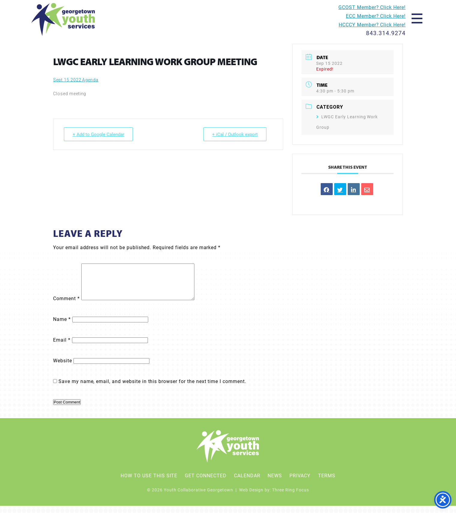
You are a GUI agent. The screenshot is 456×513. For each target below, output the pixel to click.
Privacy (300, 482)
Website (62, 367)
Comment (66, 305)
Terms (326, 482)
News (275, 482)
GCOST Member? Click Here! (372, 7)
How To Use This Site (149, 482)
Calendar (247, 482)
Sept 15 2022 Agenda (75, 79)
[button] (417, 18)
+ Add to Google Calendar (98, 134)
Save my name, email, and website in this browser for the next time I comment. (152, 388)
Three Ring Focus (290, 497)
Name (62, 326)
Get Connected (205, 482)
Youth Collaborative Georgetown (63, 19)
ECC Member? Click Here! (376, 16)
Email (61, 347)
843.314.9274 (386, 33)
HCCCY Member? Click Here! (372, 24)
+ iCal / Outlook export (235, 134)
